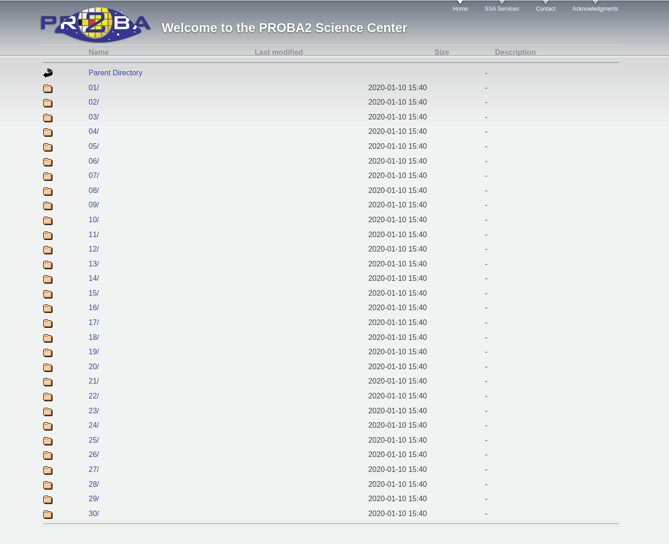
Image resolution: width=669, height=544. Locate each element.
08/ (94, 190)
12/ (94, 249)
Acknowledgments (595, 9)
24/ (94, 425)
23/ (94, 411)
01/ (94, 88)
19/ (94, 352)
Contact (546, 9)
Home (460, 9)
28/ (94, 484)
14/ (94, 278)
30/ (94, 513)
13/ (94, 264)
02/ (94, 102)
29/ (94, 499)
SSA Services (502, 9)
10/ (94, 220)
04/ (94, 131)
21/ (94, 381)
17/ (94, 322)
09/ (94, 205)
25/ (94, 440)
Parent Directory (116, 73)
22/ (94, 396)
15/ (94, 293)
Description (515, 52)
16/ (94, 308)
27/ (94, 469)
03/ (94, 117)
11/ (94, 235)
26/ (94, 454)
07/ (94, 175)
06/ (94, 161)
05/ (94, 146)
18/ (94, 337)
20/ (94, 367)
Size (441, 52)
